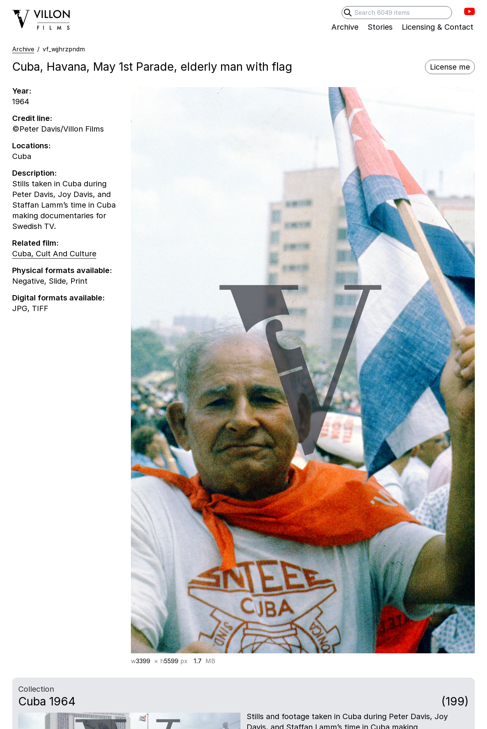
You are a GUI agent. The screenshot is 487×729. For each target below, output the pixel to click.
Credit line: (32, 118)
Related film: (35, 243)
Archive (23, 49)
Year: (21, 90)
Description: (34, 173)
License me (450, 66)
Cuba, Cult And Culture (54, 253)
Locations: (31, 145)
